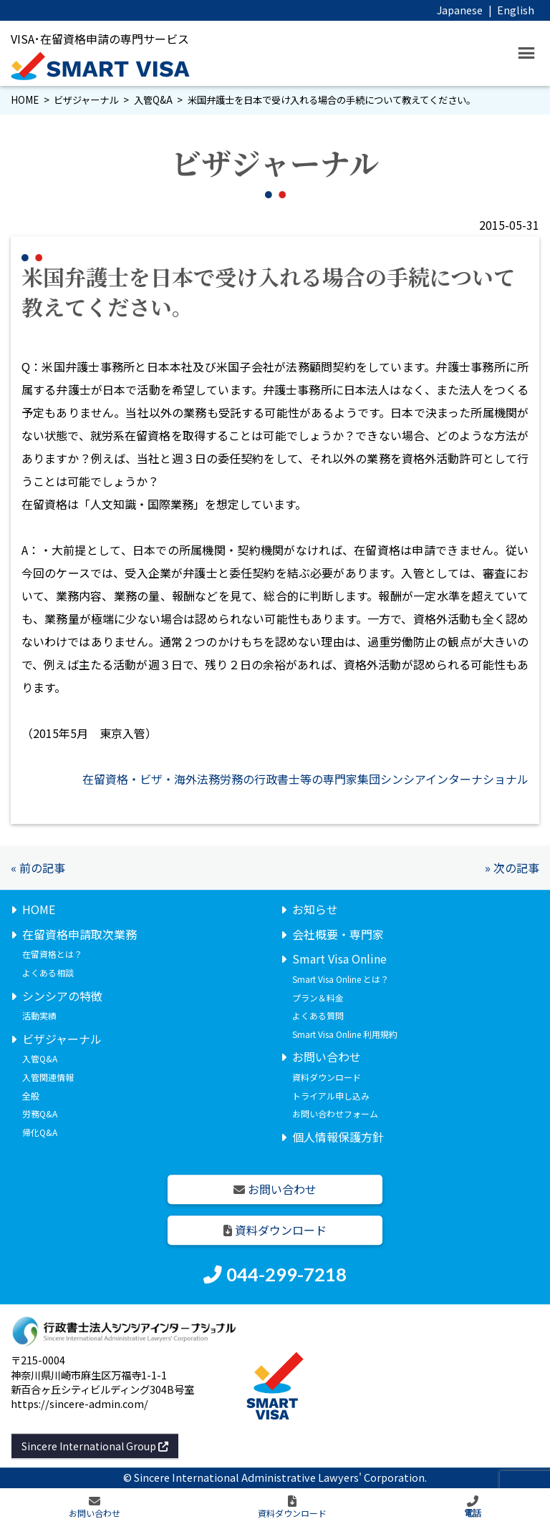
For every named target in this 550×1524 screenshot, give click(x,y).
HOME (25, 100)
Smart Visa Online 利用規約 (344, 1034)
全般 (30, 1095)
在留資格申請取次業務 (79, 934)
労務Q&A (39, 1113)
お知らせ (315, 909)
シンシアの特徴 (62, 995)
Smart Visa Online (339, 959)
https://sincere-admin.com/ (79, 1403)
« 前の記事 (38, 867)
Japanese (460, 9)
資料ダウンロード (326, 1077)
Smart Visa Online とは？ (340, 979)
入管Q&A (153, 100)
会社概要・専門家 (338, 934)
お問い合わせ (326, 1057)
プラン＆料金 (318, 997)
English (515, 9)
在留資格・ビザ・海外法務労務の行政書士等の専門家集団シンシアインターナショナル (305, 778)
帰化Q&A (39, 1132)
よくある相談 (48, 972)
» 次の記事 (512, 867)
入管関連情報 (48, 1077)
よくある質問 (318, 1015)
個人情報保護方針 (338, 1136)
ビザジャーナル (86, 100)
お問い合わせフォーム (335, 1113)
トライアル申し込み (331, 1095)
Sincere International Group (94, 1446)
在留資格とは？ (52, 954)
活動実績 (39, 1015)
